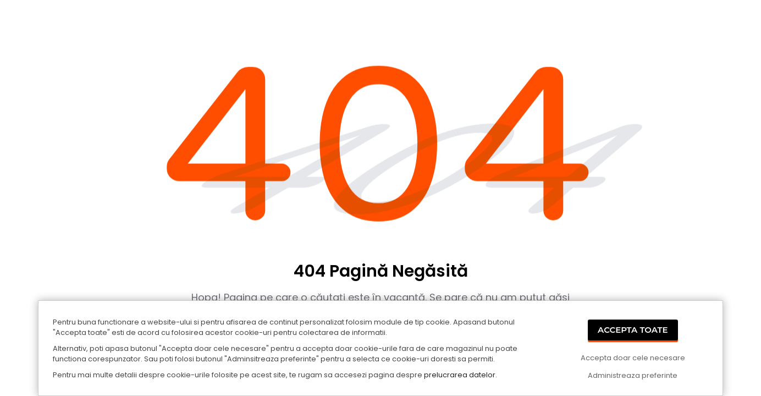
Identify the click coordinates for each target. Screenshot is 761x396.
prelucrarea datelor (459, 375)
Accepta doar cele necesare (633, 358)
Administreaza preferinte (632, 375)
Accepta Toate (633, 329)
